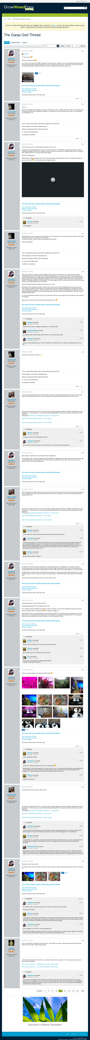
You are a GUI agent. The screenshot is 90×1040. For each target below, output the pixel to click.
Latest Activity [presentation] (15, 42)
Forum (9, 19)
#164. (81, 902)
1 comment (28, 218)
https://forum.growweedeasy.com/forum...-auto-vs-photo (36, 418)
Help (67, 1034)
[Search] (73, 8)
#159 (82, 489)
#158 (82, 453)
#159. (81, 530)
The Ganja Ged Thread (29, 89)
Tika (28, 656)
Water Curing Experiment (29, 90)
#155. (81, 322)
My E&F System (27, 92)
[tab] (7, 42)
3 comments (29, 318)
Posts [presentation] (7, 42)
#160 (82, 564)
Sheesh (11, 948)
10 (56, 991)
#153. (81, 221)
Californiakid (11, 112)
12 (64, 991)
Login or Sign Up (81, 1)
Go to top (83, 1034)
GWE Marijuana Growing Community (21, 19)
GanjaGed (11, 58)
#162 (82, 670)
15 (77, 991)
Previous (39, 991)
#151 (82, 51)
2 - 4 (79, 898)
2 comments (29, 429)
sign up (54, 25)
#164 (82, 861)
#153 (82, 144)
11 (60, 991)
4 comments (29, 898)
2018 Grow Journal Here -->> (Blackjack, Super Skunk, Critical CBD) (40, 964)
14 (73, 991)
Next (83, 991)
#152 (82, 104)
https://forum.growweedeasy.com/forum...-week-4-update (37, 422)
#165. (81, 975)
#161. (81, 640)
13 (69, 991)
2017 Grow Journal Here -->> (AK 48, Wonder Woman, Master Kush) (40, 967)
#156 (82, 352)
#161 (82, 600)
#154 (82, 233)
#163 (82, 787)
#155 (82, 271)
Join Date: (8, 65)
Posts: (10, 66)
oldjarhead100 (31, 330)
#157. (81, 432)
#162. (81, 752)
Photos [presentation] (24, 42)
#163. (81, 826)
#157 (82, 392)
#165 (82, 940)
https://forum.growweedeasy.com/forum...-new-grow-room (44, 415)
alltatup (26, 54)
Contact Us (74, 1034)
